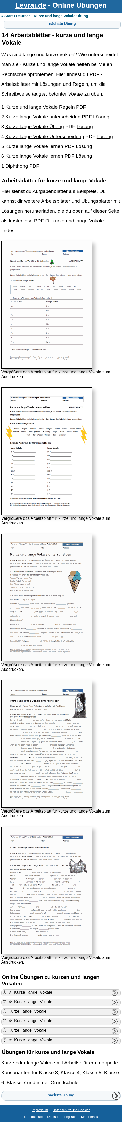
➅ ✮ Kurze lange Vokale (27, 1040)
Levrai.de (30, 5)
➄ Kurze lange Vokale (25, 1030)
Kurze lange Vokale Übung (34, 126)
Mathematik (89, 1117)
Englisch (70, 1117)
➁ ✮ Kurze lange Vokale (27, 1002)
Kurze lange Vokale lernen (34, 146)
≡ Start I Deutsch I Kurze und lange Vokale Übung (44, 16)
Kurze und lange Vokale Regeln (40, 107)
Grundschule (33, 1117)
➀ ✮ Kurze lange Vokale (27, 992)
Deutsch (53, 1117)
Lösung (101, 116)
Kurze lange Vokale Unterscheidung (44, 136)
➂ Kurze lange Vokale (25, 1011)
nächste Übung (62, 24)
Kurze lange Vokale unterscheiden (42, 116)
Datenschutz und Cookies (71, 1110)
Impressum (40, 1110)
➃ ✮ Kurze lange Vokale (27, 1021)
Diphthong (16, 166)
